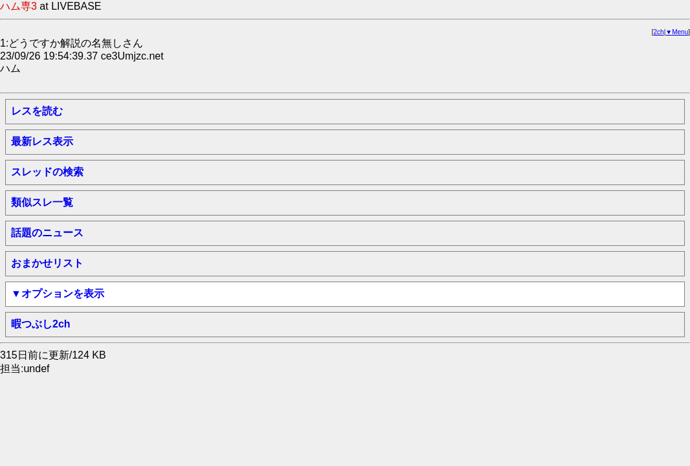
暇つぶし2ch (41, 323)
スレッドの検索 (47, 171)
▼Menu (676, 32)
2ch (659, 32)
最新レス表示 (42, 141)
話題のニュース (47, 232)
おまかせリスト (47, 263)
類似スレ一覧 (42, 202)
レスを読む (37, 110)
